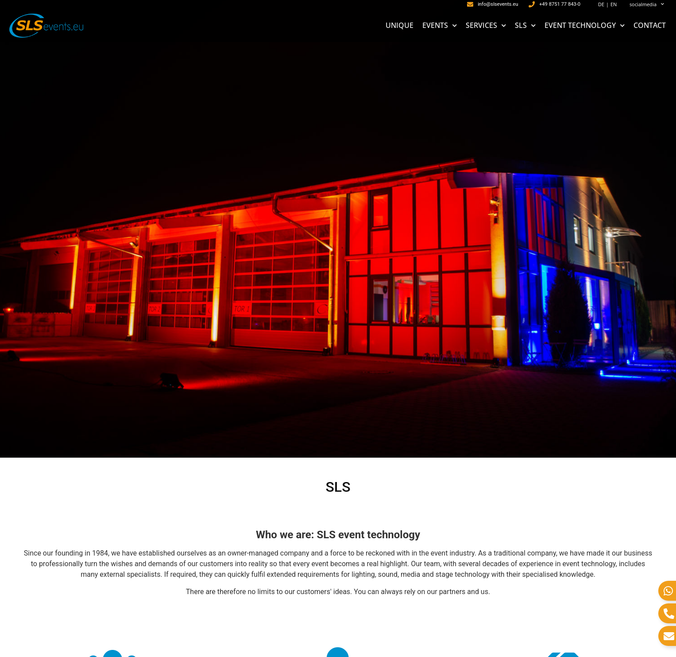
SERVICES (486, 25)
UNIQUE (399, 25)
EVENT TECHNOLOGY (585, 25)
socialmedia (647, 4)
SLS (525, 25)
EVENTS (439, 25)
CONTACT (650, 25)
